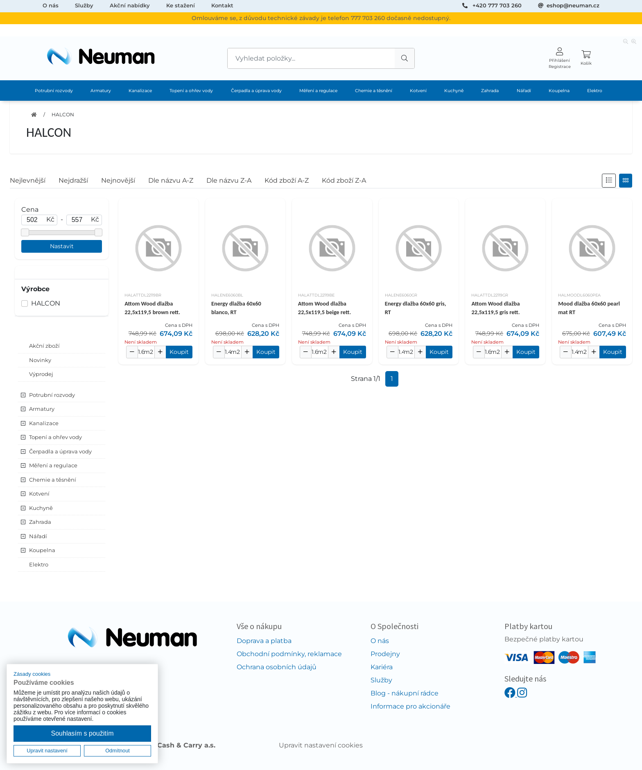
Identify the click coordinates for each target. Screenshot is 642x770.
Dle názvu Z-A (228, 180)
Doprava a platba (264, 641)
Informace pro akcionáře (410, 706)
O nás (51, 5)
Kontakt (222, 5)
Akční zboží (44, 345)
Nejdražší (73, 180)
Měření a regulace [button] (53, 465)
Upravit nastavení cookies (321, 745)
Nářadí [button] (38, 536)
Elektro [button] (38, 564)
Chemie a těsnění (373, 90)
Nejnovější (118, 180)
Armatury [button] (41, 408)
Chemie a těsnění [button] (52, 479)
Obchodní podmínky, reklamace (289, 654)
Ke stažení (180, 5)
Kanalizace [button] (44, 423)
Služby (84, 5)
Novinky (40, 360)
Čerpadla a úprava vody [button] (60, 451)
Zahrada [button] (40, 522)
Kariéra (382, 667)
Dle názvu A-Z (170, 180)
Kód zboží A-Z (286, 180)
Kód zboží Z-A (344, 180)
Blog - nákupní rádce (405, 693)
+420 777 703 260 (497, 5)
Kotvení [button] (39, 493)
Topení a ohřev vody (191, 90)
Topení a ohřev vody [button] (55, 437)
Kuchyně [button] (41, 508)
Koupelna (559, 90)
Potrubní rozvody (54, 90)
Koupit (179, 352)
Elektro (594, 90)
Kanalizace (140, 90)
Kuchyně (453, 90)
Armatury (100, 90)
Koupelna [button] (42, 550)
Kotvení (418, 90)
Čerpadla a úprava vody (256, 90)
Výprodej (41, 374)
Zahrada (490, 90)
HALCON (63, 114)
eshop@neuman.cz (573, 5)
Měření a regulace (318, 90)
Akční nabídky (130, 5)
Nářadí (524, 90)
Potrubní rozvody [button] (52, 395)
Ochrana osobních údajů (276, 667)
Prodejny (385, 654)
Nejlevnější (27, 180)
